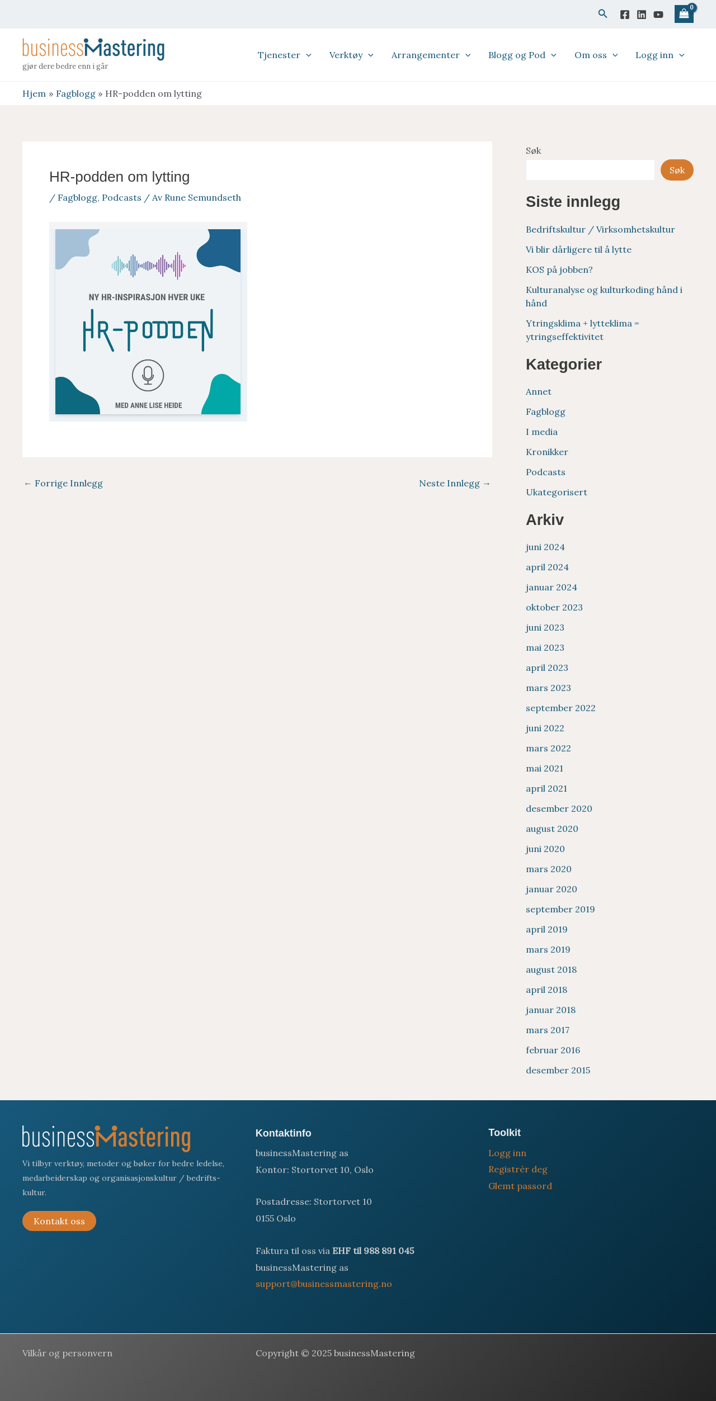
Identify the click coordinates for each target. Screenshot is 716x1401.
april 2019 (547, 929)
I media (542, 431)
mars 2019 (548, 949)
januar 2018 (551, 1009)
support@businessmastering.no (324, 1283)
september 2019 (560, 909)
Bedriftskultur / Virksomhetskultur (600, 229)
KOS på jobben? (559, 269)
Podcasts (122, 197)
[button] (603, 14)
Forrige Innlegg (63, 483)
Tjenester (285, 54)
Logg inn (660, 54)
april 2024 (547, 566)
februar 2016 (553, 1050)
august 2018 (551, 969)
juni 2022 (545, 727)
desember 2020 (559, 808)
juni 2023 (545, 627)
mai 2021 (544, 768)
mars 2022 (548, 748)
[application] (306, 54)
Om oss (596, 54)
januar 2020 (551, 888)
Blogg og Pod (522, 54)
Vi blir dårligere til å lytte (579, 249)
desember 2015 (558, 1070)
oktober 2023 (554, 607)
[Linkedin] (642, 15)
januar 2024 (551, 587)
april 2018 (546, 989)
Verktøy (351, 54)
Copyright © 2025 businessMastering (335, 1353)
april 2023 (547, 667)
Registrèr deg (518, 1169)
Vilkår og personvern (67, 1353)
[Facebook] (625, 15)
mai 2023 (545, 647)
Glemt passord (520, 1185)
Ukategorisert (556, 492)
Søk (533, 150)
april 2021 (546, 788)
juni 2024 (545, 546)
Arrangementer (431, 54)
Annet (539, 391)
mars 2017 (547, 1029)
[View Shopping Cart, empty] (684, 14)
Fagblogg (77, 197)
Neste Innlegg (455, 483)
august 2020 (552, 828)
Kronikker (547, 451)
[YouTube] (658, 15)
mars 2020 (549, 868)
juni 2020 (545, 848)
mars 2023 (548, 687)
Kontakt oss (59, 1221)
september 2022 (561, 707)
